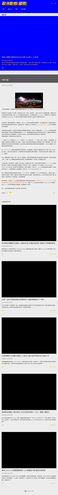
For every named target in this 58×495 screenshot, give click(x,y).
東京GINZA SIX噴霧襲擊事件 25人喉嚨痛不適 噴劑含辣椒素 (23, 470)
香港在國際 (22, 9)
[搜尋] (52, 2)
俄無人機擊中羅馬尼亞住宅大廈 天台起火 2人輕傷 (20, 57)
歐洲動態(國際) (14, 3)
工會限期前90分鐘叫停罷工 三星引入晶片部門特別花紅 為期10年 (25, 356)
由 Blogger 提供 (29, 491)
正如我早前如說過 (6, 149)
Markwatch (48, 163)
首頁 (3, 9)
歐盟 (16, 9)
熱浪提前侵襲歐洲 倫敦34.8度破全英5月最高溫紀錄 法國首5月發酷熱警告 (28, 243)
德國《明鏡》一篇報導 (45, 124)
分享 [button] (3, 67)
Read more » (53, 254)
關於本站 (9, 9)
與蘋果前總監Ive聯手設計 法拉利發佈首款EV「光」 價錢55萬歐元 (26, 412)
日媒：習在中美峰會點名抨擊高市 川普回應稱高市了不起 (23, 299)
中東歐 (7, 192)
